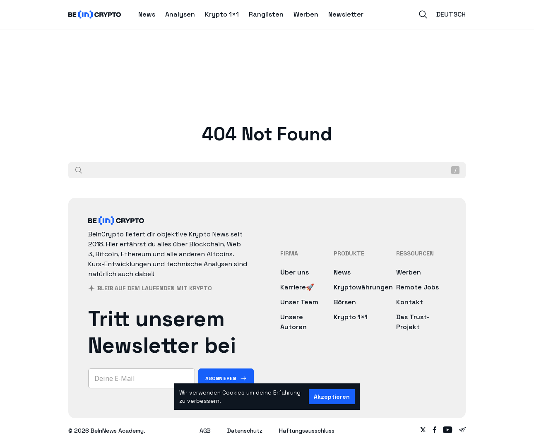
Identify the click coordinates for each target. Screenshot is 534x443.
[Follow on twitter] (423, 431)
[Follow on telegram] (462, 431)
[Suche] (79, 170)
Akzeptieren (332, 396)
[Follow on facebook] (434, 431)
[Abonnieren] (226, 378)
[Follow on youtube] (447, 431)
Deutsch (451, 14)
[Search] (423, 14)
